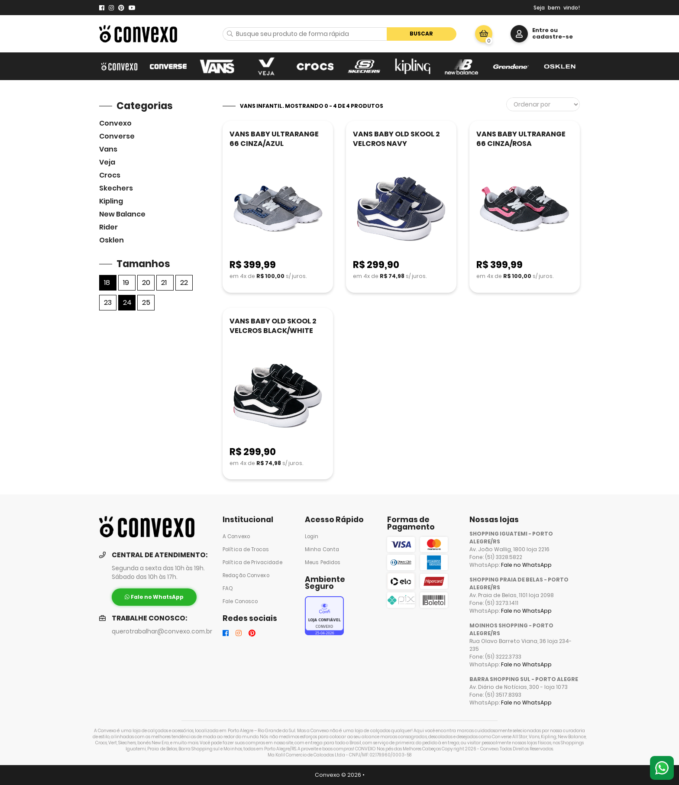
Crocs (109, 175)
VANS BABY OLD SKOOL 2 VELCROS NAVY (396, 139)
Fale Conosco (240, 601)
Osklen (111, 240)
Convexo (115, 123)
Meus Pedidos (322, 562)
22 (184, 283)
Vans (108, 149)
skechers (116, 188)
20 (146, 283)
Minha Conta (322, 549)
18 (107, 283)
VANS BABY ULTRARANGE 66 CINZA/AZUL (274, 139)
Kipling (111, 201)
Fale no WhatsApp (526, 565)
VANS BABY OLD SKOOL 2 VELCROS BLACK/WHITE (273, 326)
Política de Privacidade (252, 562)
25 (146, 302)
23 (108, 302)
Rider (108, 227)
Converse (117, 136)
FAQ (228, 588)
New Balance (122, 214)
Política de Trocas (246, 549)
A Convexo (236, 536)
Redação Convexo (246, 575)
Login (312, 536)
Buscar (421, 33)
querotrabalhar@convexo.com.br (162, 631)
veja (107, 162)
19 (126, 283)
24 (127, 302)
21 (164, 283)
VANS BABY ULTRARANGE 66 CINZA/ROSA (521, 139)
